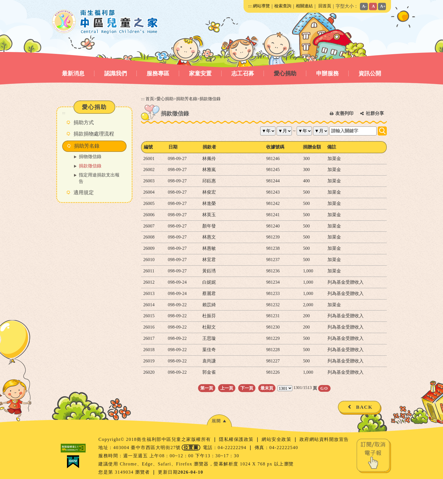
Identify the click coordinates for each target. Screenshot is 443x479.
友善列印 (344, 113)
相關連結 (304, 5)
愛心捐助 (285, 73)
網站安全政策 (277, 439)
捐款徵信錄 (90, 165)
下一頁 (246, 388)
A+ (383, 6)
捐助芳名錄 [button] (86, 146)
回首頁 (324, 5)
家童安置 (200, 73)
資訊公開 (370, 73)
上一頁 (226, 388)
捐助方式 (83, 122)
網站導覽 (261, 5)
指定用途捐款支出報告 (99, 178)
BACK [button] (364, 407)
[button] (219, 420)
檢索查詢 (282, 5)
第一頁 (206, 388)
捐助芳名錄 (186, 98)
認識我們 (115, 73)
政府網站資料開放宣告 (324, 439)
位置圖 (191, 447)
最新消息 (73, 73)
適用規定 (83, 192)
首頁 (150, 98)
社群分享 (375, 113)
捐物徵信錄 (90, 156)
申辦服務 (327, 73)
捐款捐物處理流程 (93, 134)
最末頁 (266, 388)
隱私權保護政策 (237, 439)
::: (250, 5)
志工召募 (242, 73)
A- (364, 6)
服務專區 (158, 73)
